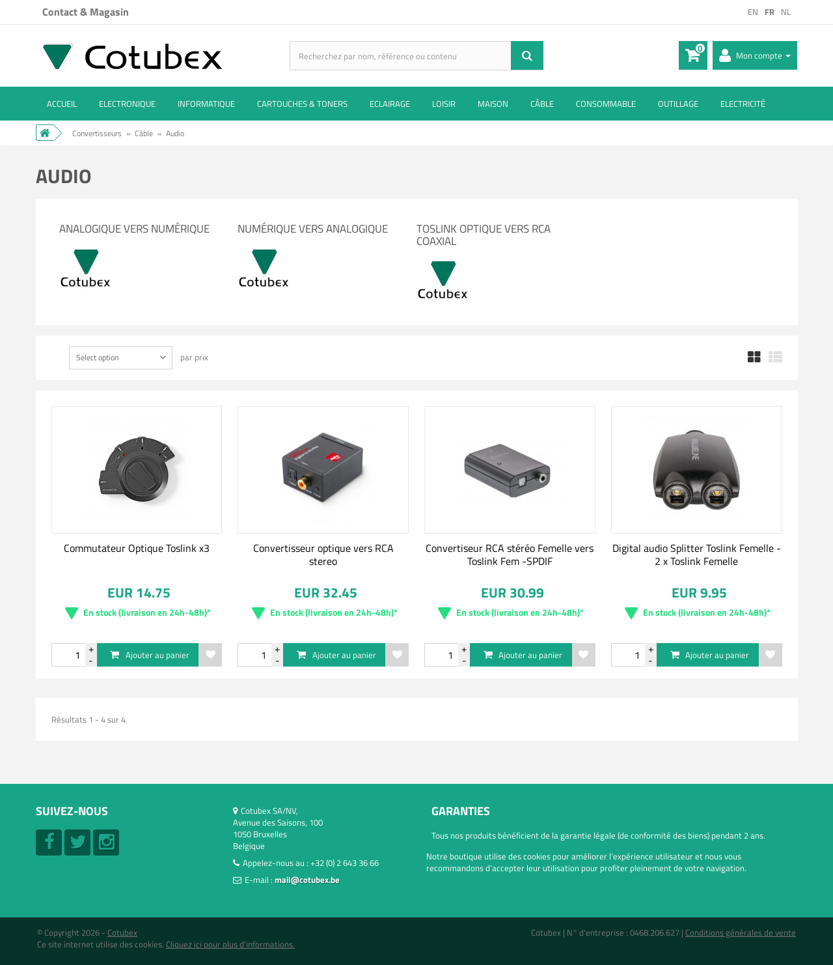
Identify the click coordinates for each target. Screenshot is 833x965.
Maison (493, 103)
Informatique (206, 103)
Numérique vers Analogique (313, 228)
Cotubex (122, 932)
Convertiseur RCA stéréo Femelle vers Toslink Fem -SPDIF (510, 554)
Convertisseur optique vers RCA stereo (323, 554)
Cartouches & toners (302, 103)
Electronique (127, 103)
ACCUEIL (62, 103)
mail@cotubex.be (307, 879)
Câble (542, 103)
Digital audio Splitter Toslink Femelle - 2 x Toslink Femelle (696, 554)
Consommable (606, 103)
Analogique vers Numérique (134, 228)
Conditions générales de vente (740, 932)
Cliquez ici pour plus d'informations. (230, 944)
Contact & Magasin (85, 12)
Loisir (444, 103)
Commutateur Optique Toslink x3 (137, 548)
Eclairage (390, 103)
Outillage (678, 103)
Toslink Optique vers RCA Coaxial (483, 235)
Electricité (742, 103)
